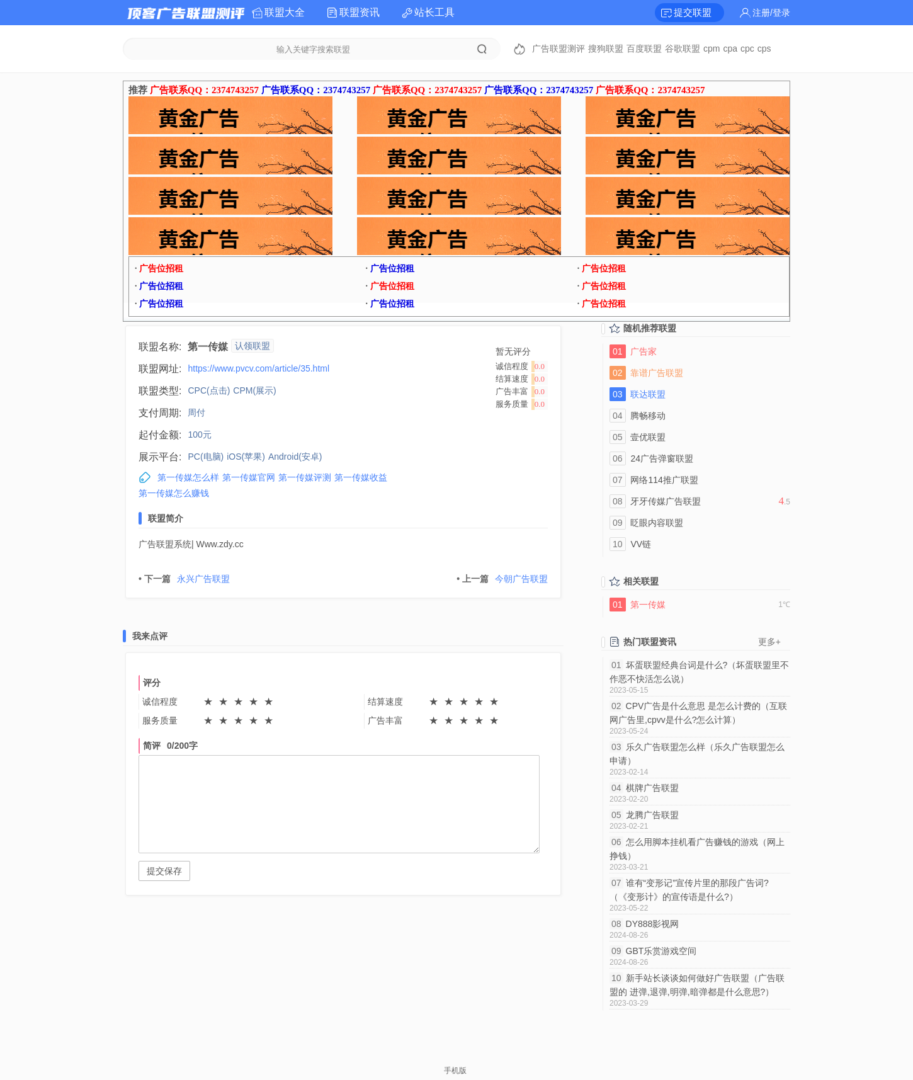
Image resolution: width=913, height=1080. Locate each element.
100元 (199, 434)
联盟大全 (284, 12)
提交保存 (164, 871)
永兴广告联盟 (184, 579)
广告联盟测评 (558, 48)
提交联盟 (693, 12)
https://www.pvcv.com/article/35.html (258, 368)
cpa (730, 48)
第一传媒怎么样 (188, 477)
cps (764, 48)
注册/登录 (771, 13)
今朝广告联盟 (502, 579)
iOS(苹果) (246, 457)
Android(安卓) (295, 457)
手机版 (455, 1070)
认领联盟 (252, 346)
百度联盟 (644, 48)
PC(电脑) (206, 457)
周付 (196, 412)
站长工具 (434, 12)
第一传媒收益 (360, 477)
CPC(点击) (209, 390)
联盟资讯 (359, 12)
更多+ (769, 642)
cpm (711, 48)
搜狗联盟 (605, 48)
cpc (747, 48)
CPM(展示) (254, 390)
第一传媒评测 (304, 477)
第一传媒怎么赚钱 (174, 493)
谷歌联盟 (682, 48)
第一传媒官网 (248, 477)
